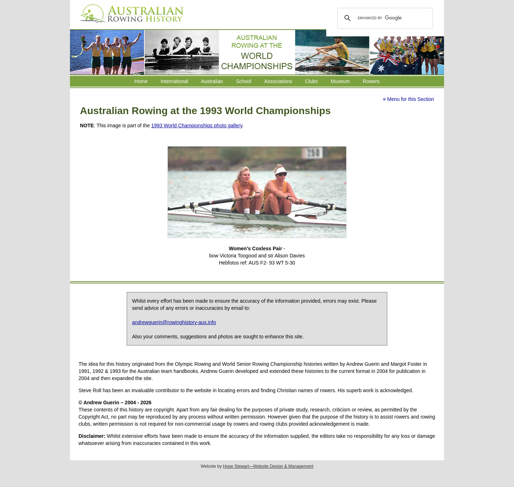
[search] (384, 18)
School (243, 81)
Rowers (371, 81)
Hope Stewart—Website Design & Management (268, 466)
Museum (340, 81)
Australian (212, 81)
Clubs (311, 81)
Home (140, 81)
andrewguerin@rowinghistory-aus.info (174, 322)
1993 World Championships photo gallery (196, 125)
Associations (278, 81)
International (174, 81)
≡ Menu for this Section (408, 99)
